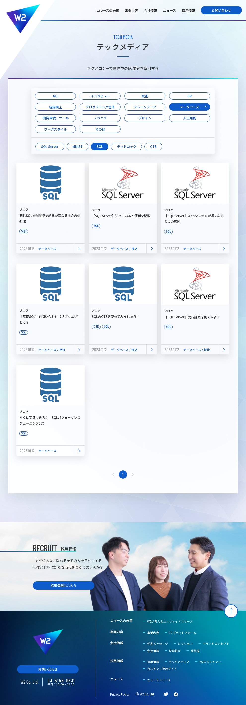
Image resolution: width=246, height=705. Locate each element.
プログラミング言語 (100, 107)
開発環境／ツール (56, 118)
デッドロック (126, 146)
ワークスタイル (55, 129)
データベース (189, 107)
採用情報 (188, 10)
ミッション (185, 644)
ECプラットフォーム (182, 633)
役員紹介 (175, 651)
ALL (55, 96)
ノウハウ (100, 118)
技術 (145, 96)
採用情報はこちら (63, 585)
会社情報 (150, 10)
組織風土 (55, 107)
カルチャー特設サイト (162, 669)
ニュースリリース (159, 680)
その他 (100, 129)
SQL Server (49, 146)
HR (189, 96)
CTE (153, 146)
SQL (100, 146)
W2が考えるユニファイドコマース (170, 621)
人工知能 (189, 118)
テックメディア (179, 662)
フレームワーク (145, 107)
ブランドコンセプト (216, 644)
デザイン (145, 118)
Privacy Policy (119, 694)
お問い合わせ (221, 10)
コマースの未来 (108, 10)
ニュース (169, 10)
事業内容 (131, 10)
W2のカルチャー (210, 662)
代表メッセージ (157, 644)
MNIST (77, 146)
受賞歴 (195, 651)
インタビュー (100, 96)
